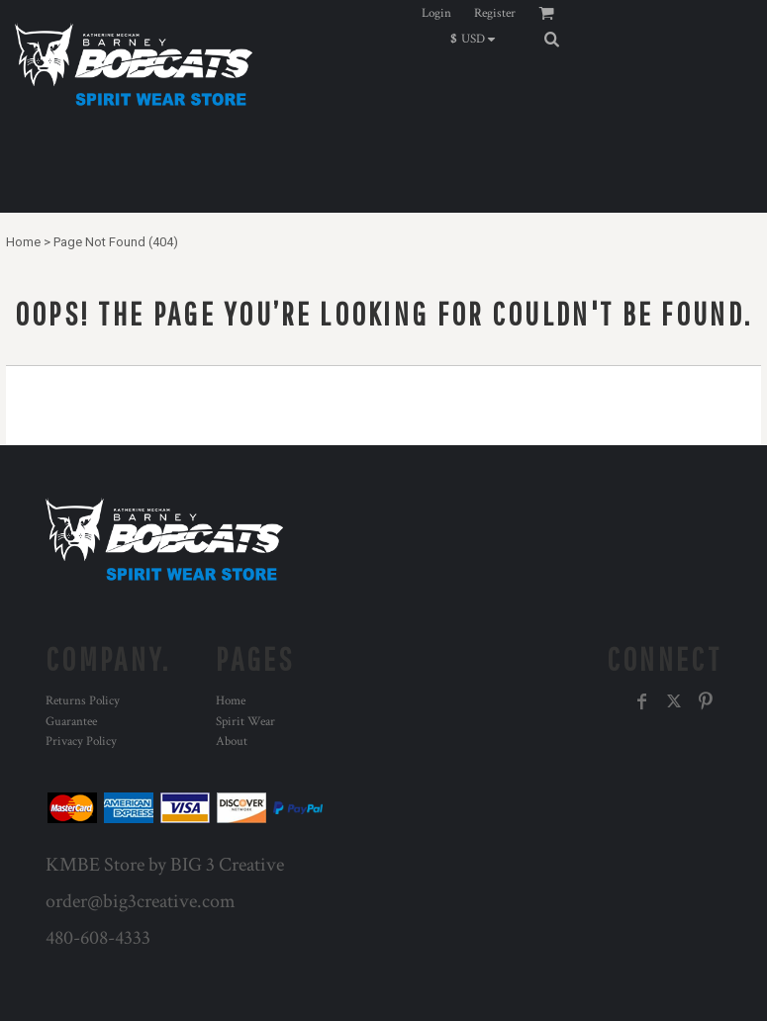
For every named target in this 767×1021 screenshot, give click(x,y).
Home (23, 241)
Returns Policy (83, 701)
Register (495, 13)
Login (436, 13)
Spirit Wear (245, 721)
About (231, 741)
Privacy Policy (81, 741)
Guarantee (71, 721)
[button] (477, 39)
